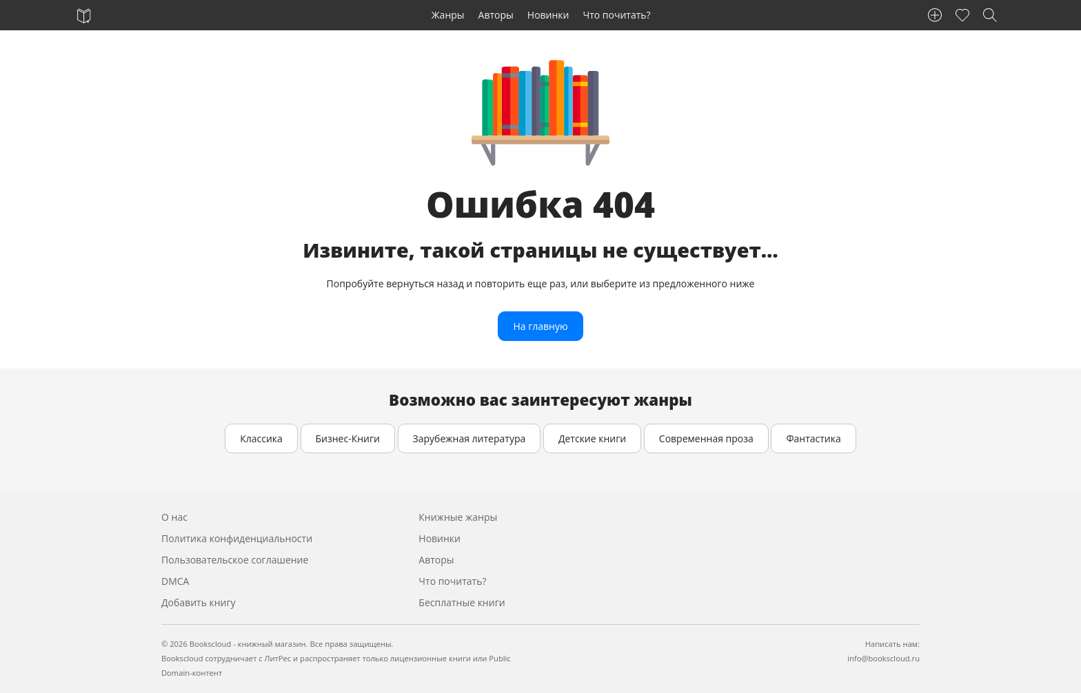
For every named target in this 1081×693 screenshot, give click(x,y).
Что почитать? (617, 14)
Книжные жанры (457, 517)
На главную (540, 326)
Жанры (448, 14)
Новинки (548, 14)
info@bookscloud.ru (883, 658)
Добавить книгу (198, 602)
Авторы (496, 14)
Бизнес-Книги (348, 438)
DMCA (175, 581)
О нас (174, 517)
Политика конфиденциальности (236, 538)
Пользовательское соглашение (234, 559)
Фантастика (813, 438)
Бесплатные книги (461, 602)
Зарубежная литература (469, 438)
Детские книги (592, 438)
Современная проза (706, 438)
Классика (261, 438)
